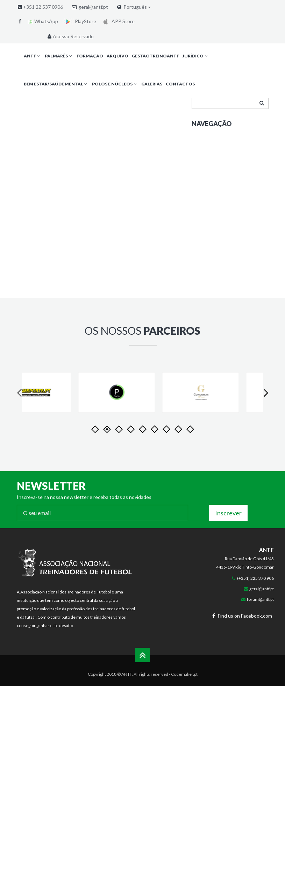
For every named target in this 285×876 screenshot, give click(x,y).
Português (137, 7)
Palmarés (59, 55)
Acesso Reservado (70, 36)
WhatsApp (43, 21)
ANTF (32, 55)
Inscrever (228, 513)
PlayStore (79, 21)
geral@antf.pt (93, 7)
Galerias (151, 83)
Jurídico (196, 55)
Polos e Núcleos (115, 83)
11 (190, 429)
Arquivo (117, 55)
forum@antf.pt (260, 599)
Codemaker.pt (184, 674)
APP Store (118, 21)
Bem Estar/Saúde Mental (56, 83)
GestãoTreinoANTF (155, 55)
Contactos (180, 83)
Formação (90, 55)
